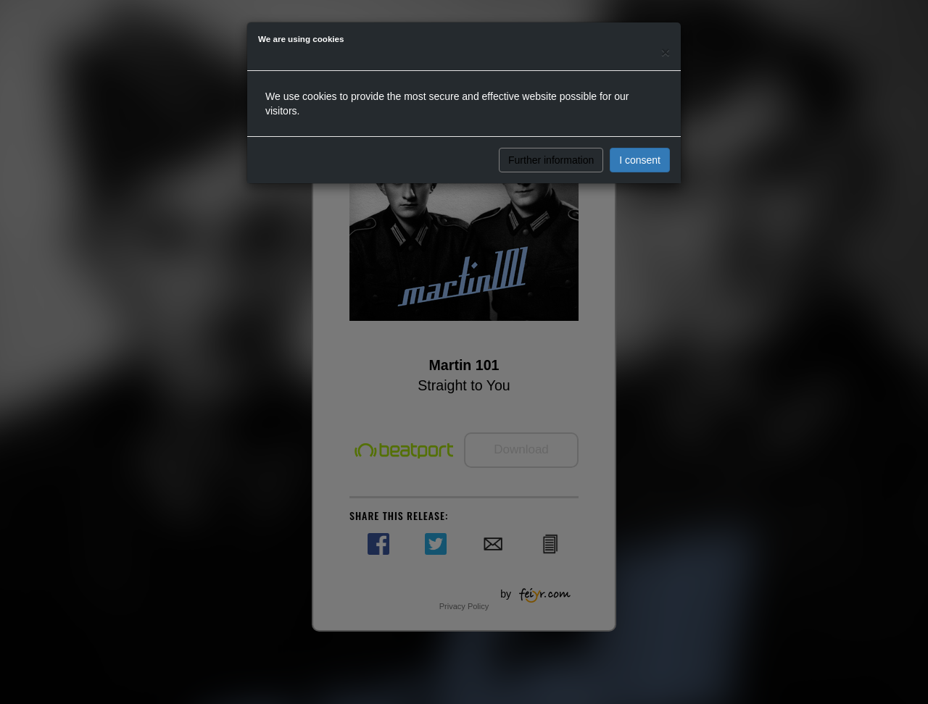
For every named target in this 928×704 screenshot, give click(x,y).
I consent (639, 160)
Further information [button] (551, 160)
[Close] (665, 51)
